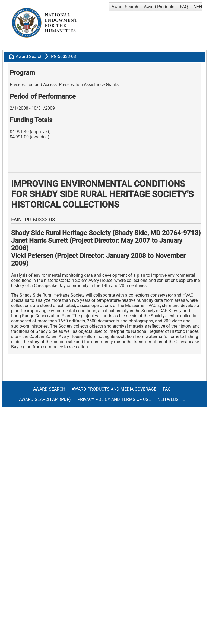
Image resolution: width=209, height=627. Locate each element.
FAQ (184, 6)
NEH (198, 6)
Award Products (159, 6)
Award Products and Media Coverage (114, 389)
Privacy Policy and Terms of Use (114, 399)
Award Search (125, 6)
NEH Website (171, 399)
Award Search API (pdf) (45, 399)
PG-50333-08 (63, 56)
